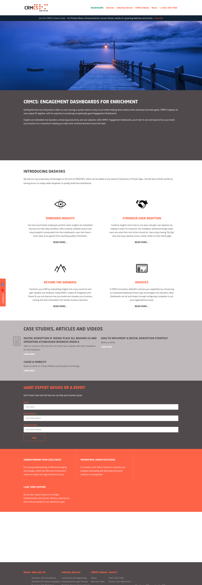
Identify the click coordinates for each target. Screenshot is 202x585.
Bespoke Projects (39, 550)
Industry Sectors (125, 7)
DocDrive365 (97, 7)
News (154, 7)
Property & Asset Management (75, 543)
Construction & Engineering (74, 532)
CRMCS (36, 7)
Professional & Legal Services (75, 536)
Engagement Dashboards (43, 543)
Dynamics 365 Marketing (43, 540)
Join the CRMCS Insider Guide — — (101, 18)
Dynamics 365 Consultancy (44, 532)
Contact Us (2, 298)
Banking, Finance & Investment (76, 540)
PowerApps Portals (40, 547)
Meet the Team (98, 536)
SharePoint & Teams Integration (46, 536)
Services (110, 7)
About (94, 532)
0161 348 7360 (168, 7)
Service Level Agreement (119, 536)
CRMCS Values (142, 7)
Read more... (60, 242)
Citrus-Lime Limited (116, 581)
